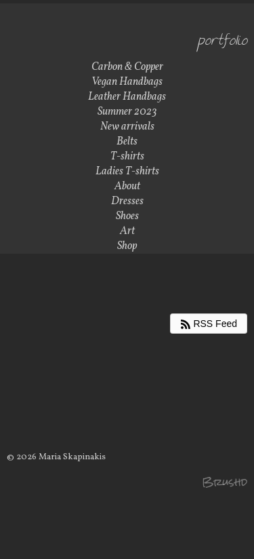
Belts (127, 141)
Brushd (224, 482)
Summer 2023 (127, 111)
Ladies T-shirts (127, 171)
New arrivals (127, 126)
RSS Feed (208, 324)
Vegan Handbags (127, 82)
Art (127, 231)
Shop (127, 246)
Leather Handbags (127, 97)
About (127, 186)
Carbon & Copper (127, 67)
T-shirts (127, 156)
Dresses (127, 201)
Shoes (127, 216)
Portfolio (222, 42)
